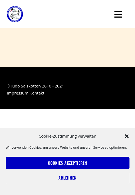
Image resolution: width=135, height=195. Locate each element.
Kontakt (36, 93)
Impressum (17, 93)
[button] (126, 136)
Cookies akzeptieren (67, 163)
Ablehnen (67, 178)
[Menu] (118, 14)
